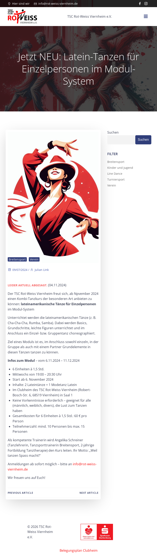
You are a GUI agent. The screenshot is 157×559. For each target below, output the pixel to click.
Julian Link (39, 269)
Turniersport (115, 179)
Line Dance (114, 173)
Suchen (112, 132)
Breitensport (17, 259)
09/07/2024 (17, 269)
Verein (34, 259)
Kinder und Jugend (120, 167)
